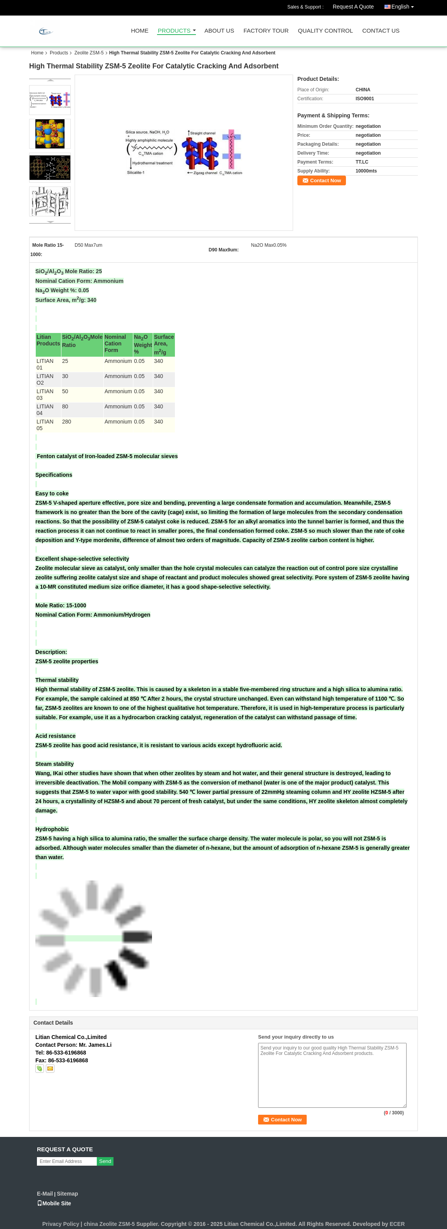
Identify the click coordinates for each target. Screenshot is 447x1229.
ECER (397, 1224)
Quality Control (325, 31)
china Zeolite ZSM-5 (109, 1224)
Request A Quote (353, 6)
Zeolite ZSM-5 (88, 53)
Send (105, 1161)
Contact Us (381, 31)
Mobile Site (54, 1203)
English (404, 5)
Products (174, 31)
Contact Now (325, 180)
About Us (219, 31)
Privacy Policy (60, 1224)
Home (139, 31)
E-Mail (45, 1194)
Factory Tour (265, 31)
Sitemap (67, 1194)
